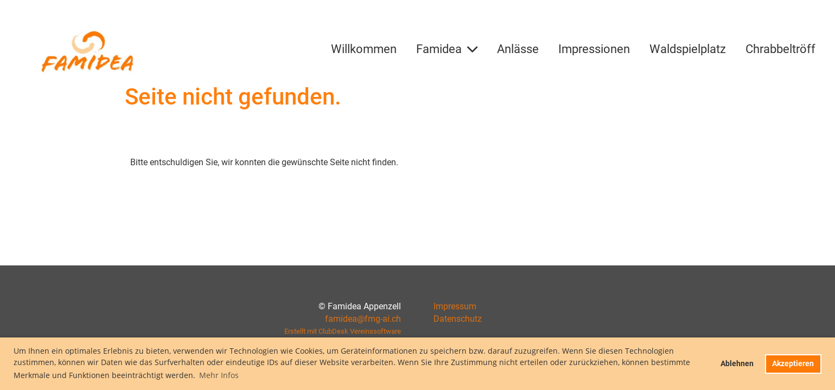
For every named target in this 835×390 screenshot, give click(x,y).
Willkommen (364, 49)
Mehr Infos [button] (219, 375)
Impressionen (594, 49)
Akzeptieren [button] (793, 363)
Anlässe (518, 49)
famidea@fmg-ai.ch (363, 319)
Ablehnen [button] (737, 363)
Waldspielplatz (687, 49)
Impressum (455, 306)
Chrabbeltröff (780, 49)
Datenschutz (458, 319)
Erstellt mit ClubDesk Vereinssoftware (342, 331)
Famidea (446, 49)
